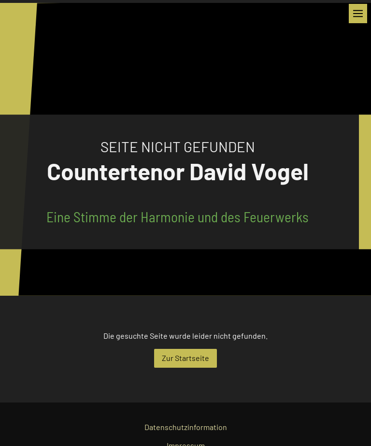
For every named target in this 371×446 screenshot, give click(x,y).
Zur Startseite (185, 357)
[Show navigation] (358, 13)
